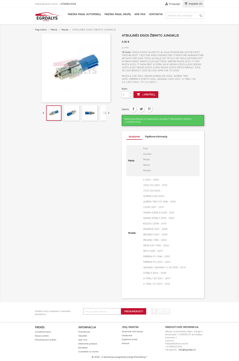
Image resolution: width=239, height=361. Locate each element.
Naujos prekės (42, 335)
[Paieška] (185, 15)
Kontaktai (155, 14)
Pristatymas (84, 331)
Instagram (167, 311)
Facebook (154, 311)
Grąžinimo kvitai (129, 339)
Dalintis (133, 109)
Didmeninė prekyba (87, 343)
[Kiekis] (125, 94)
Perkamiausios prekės (45, 339)
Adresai (125, 343)
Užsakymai (127, 335)
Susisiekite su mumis (88, 351)
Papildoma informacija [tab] (156, 136)
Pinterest (149, 109)
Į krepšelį (146, 95)
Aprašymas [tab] (134, 136)
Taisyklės (82, 335)
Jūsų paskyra (130, 327)
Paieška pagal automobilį (84, 14)
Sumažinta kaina (43, 331)
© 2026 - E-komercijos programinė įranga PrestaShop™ (119, 357)
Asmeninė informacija (132, 331)
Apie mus (139, 14)
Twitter (141, 109)
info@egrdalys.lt (187, 349)
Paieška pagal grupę (117, 14)
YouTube (161, 311)
